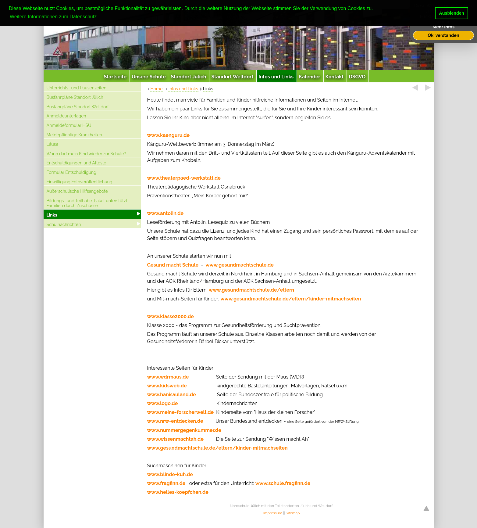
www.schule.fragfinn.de (283, 483)
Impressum (272, 513)
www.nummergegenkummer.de (184, 430)
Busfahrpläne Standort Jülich (75, 97)
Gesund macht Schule (173, 265)
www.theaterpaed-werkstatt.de (184, 178)
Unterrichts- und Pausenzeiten (76, 87)
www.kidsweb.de (167, 386)
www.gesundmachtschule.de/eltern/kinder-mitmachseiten (290, 299)
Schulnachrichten (64, 224)
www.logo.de (162, 403)
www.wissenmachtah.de (175, 439)
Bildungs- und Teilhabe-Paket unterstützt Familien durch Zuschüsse (87, 203)
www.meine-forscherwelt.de (180, 412)
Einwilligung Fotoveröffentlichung (79, 181)
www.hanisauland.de (171, 394)
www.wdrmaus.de (168, 377)
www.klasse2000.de (170, 316)
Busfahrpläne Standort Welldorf (78, 106)
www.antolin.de (165, 213)
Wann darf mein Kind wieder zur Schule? (86, 153)
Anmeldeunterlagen (66, 115)
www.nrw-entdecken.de (175, 421)
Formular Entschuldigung (71, 172)
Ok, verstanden (443, 35)
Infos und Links (183, 88)
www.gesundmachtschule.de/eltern (251, 290)
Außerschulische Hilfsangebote (77, 191)
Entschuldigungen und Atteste (76, 162)
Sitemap (293, 513)
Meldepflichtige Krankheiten (74, 134)
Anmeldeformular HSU (69, 125)
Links (52, 215)
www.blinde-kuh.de (170, 474)
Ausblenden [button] (451, 13)
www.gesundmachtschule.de (239, 265)
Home (157, 88)
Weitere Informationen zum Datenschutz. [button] (54, 16)
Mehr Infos (443, 26)
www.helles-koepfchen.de (177, 492)
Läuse (53, 144)
